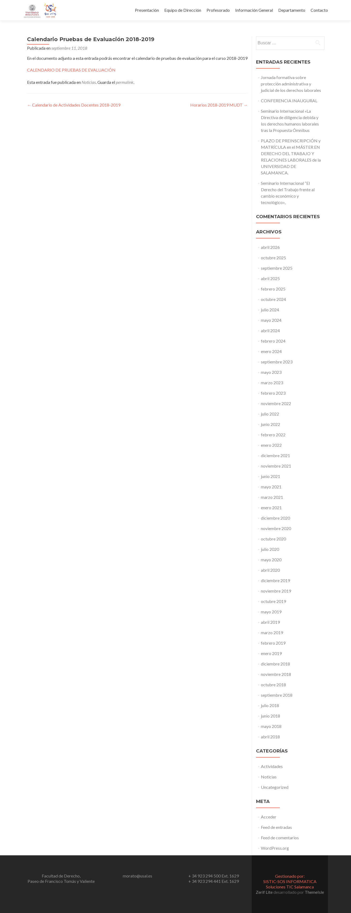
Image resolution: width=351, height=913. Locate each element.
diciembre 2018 (275, 663)
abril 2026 (270, 247)
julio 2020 (270, 549)
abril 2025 (270, 278)
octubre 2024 (273, 299)
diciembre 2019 (275, 580)
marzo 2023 (272, 382)
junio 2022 (270, 424)
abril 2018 (270, 736)
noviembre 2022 (276, 403)
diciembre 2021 (275, 455)
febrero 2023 (273, 392)
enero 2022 (271, 445)
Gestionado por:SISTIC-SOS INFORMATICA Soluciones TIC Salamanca (289, 881)
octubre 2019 (273, 601)
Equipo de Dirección (182, 10)
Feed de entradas (276, 827)
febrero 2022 (273, 434)
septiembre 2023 (276, 361)
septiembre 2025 (276, 268)
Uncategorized (274, 787)
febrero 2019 (273, 642)
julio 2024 (270, 309)
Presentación (147, 10)
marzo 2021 (272, 497)
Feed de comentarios (280, 837)
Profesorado (218, 10)
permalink (124, 82)
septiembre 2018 (276, 695)
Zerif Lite (264, 892)
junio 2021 (270, 476)
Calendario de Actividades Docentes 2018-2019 (73, 104)
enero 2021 (271, 507)
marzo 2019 (272, 632)
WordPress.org (275, 848)
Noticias (89, 82)
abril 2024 (270, 330)
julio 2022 (270, 413)
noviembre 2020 (276, 528)
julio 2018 (270, 705)
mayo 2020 (271, 559)
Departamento (291, 10)
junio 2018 (270, 715)
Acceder (268, 816)
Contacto (319, 10)
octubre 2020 (273, 538)
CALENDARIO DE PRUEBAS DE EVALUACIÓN (71, 69)
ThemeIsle (314, 892)
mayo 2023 (271, 372)
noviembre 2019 (276, 590)
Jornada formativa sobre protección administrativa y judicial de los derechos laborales (291, 84)
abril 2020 (270, 570)
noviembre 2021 (276, 465)
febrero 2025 (273, 288)
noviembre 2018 (276, 674)
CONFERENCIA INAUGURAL (289, 100)
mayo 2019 (271, 611)
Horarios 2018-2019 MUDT (219, 104)
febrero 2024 (273, 340)
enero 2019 (271, 653)
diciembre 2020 (275, 517)
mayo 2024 (271, 320)
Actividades (272, 766)
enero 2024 (271, 351)
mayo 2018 (271, 726)
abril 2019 (270, 622)
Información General (254, 10)
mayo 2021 (271, 486)
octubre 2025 (273, 257)
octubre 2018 (273, 684)
